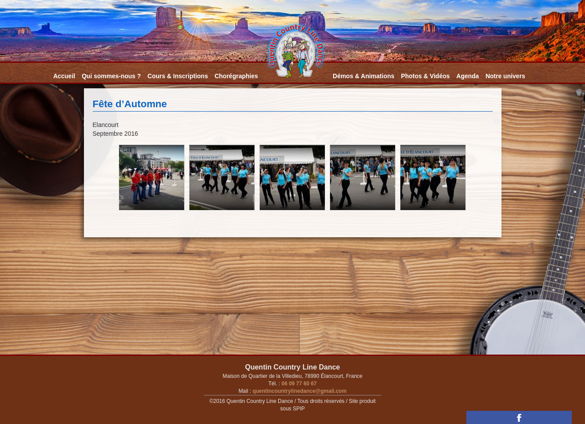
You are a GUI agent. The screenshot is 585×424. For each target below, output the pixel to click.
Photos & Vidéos (425, 76)
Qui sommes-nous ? (111, 76)
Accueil (64, 76)
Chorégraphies (236, 76)
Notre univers (505, 76)
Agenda (467, 76)
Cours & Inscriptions (178, 76)
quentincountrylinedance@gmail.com (298, 391)
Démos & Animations (363, 76)
